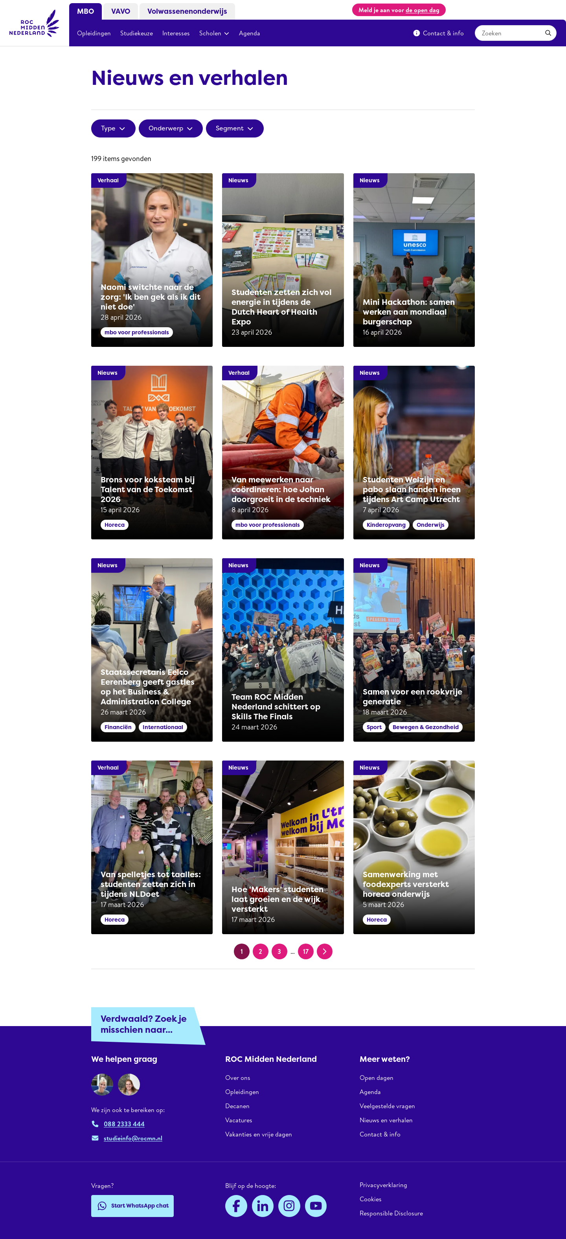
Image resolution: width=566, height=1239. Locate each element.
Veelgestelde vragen (387, 1106)
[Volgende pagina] (325, 951)
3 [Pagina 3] (279, 951)
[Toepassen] (548, 33)
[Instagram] (289, 1206)
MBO (85, 11)
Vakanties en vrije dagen (258, 1134)
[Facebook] (236, 1206)
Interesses (176, 33)
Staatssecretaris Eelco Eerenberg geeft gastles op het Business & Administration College (148, 687)
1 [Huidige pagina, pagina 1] (242, 951)
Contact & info (438, 33)
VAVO (120, 11)
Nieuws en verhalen (386, 1120)
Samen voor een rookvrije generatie (412, 697)
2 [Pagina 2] (260, 951)
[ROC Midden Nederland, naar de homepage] (34, 23)
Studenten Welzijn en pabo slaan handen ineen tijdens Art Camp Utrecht (412, 489)
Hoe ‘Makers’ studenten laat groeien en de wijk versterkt (277, 899)
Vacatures (238, 1120)
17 (306, 951)
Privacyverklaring (383, 1185)
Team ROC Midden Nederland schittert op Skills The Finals (276, 707)
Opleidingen (94, 33)
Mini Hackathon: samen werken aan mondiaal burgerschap (409, 312)
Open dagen (376, 1078)
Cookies (371, 1199)
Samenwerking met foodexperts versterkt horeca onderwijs (406, 884)
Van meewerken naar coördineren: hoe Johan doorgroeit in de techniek (281, 489)
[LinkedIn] (263, 1206)
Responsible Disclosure (391, 1213)
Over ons (237, 1078)
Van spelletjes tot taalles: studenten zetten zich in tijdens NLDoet (151, 884)
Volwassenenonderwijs (187, 11)
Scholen (214, 33)
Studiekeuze (136, 33)
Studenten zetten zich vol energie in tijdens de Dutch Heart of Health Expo (282, 307)
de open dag (422, 9)
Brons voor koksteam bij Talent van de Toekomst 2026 (148, 489)
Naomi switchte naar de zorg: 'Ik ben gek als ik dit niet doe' (150, 297)
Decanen (237, 1106)
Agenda (249, 33)
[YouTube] (316, 1206)
